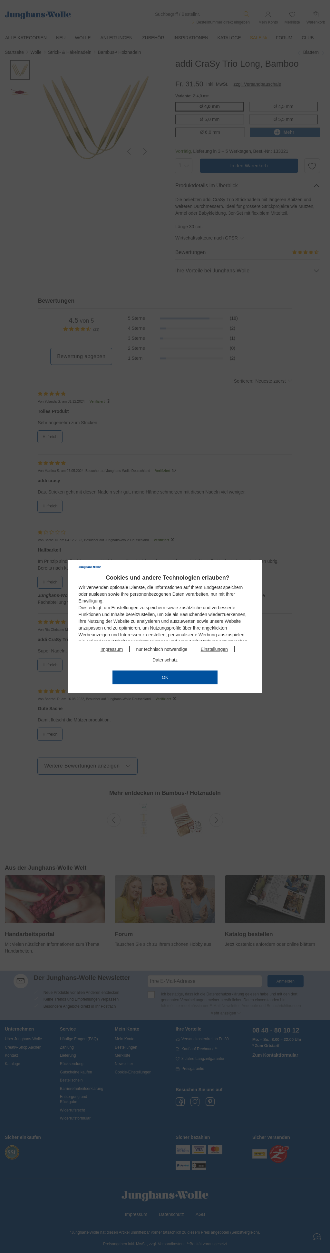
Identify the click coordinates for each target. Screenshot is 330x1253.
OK (165, 677)
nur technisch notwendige (161, 649)
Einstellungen (214, 649)
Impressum (112, 649)
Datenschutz (165, 659)
